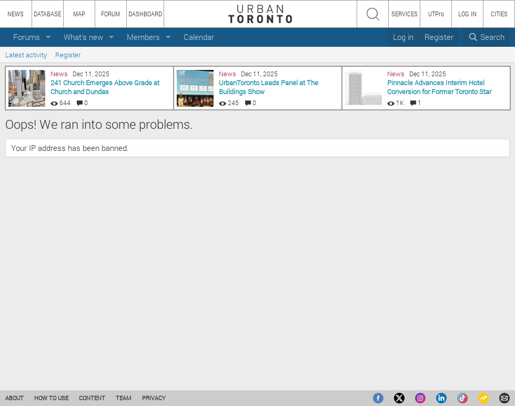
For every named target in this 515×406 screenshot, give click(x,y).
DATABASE (47, 13)
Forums (26, 37)
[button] (48, 37)
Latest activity (26, 54)
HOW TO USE (51, 398)
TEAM (124, 398)
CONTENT (92, 398)
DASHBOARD (145, 13)
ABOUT (14, 398)
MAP (79, 13)
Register (67, 54)
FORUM (110, 13)
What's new (83, 37)
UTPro (436, 13)
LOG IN (467, 13)
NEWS (15, 13)
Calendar (199, 37)
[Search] (486, 37)
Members (143, 37)
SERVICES (404, 13)
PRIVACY (154, 398)
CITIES (499, 13)
